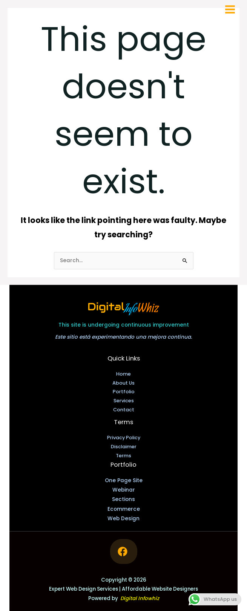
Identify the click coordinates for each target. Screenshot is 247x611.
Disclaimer (124, 446)
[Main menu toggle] (230, 9)
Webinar (123, 489)
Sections (123, 499)
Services (124, 400)
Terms (123, 455)
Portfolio (124, 391)
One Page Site (124, 480)
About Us (123, 383)
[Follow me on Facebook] (123, 551)
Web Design (123, 518)
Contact (123, 409)
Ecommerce (123, 509)
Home (123, 374)
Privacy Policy (123, 437)
